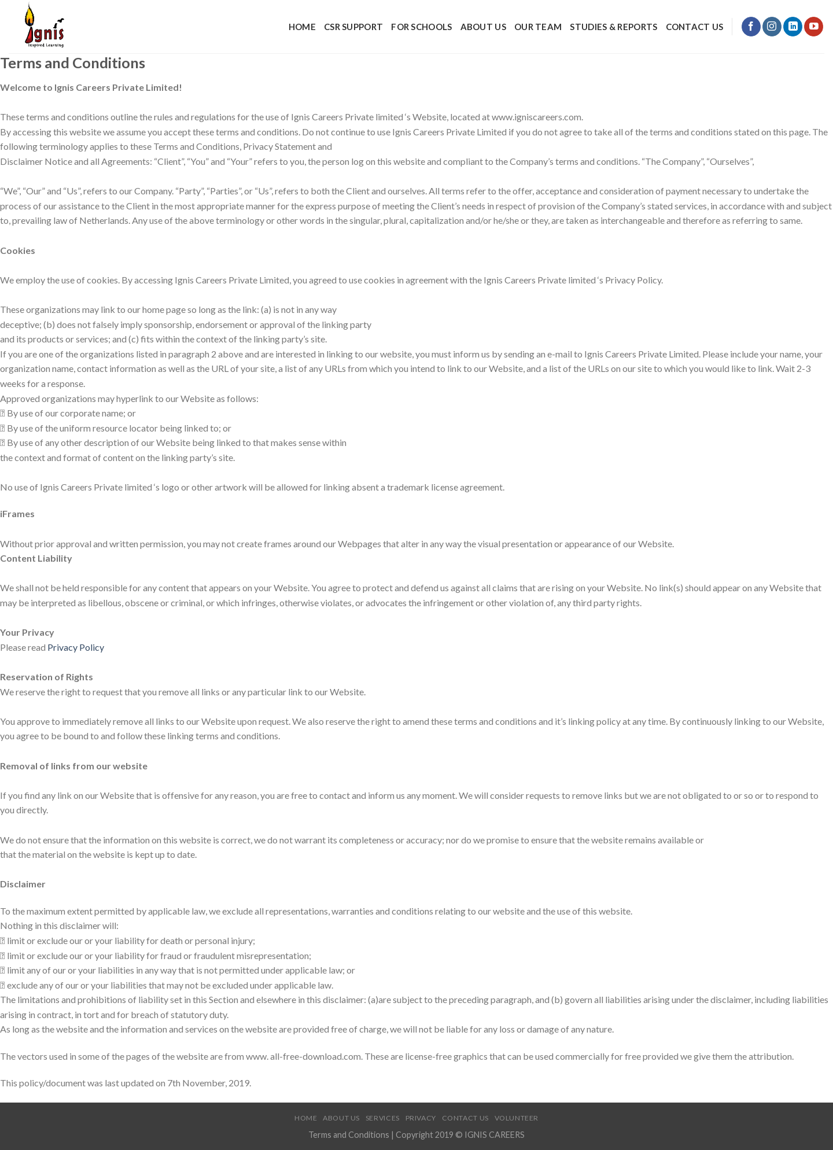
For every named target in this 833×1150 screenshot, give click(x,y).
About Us (483, 26)
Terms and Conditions (349, 1135)
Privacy (421, 1118)
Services (383, 1118)
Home (302, 26)
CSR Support (353, 26)
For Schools (421, 26)
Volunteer (517, 1118)
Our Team (538, 26)
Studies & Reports (613, 26)
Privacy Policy (75, 647)
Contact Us (695, 26)
